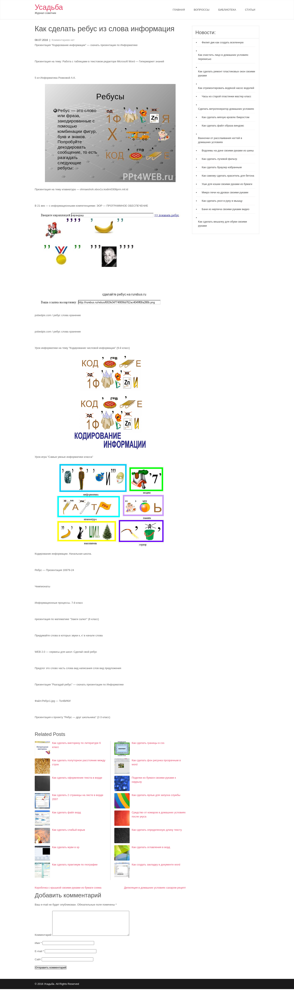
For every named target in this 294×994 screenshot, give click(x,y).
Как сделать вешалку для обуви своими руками (222, 223)
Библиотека (227, 9)
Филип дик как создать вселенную (223, 42)
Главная (179, 9)
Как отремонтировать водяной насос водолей (226, 88)
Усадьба (49, 7)
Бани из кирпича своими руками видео (225, 209)
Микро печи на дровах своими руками (225, 192)
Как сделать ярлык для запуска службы (156, 795)
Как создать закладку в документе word (156, 864)
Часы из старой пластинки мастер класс (226, 96)
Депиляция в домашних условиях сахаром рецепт (155, 887)
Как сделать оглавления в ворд (151, 847)
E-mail (40, 956)
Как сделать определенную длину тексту (157, 829)
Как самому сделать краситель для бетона (228, 175)
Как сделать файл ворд (66, 812)
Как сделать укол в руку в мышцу (222, 200)
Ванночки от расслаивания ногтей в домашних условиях (220, 140)
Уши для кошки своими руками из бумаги (227, 184)
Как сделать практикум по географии (74, 864)
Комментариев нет (63, 39)
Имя (38, 947)
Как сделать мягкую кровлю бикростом (225, 117)
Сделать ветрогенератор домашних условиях (226, 108)
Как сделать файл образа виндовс (223, 125)
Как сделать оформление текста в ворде (77, 777)
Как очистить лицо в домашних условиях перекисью (223, 56)
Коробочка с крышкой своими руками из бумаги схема (68, 887)
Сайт (38, 964)
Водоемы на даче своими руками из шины (228, 150)
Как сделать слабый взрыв (68, 829)
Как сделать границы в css (148, 742)
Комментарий (43, 939)
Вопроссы (201, 9)
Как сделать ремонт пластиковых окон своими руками (226, 73)
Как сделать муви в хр (65, 847)
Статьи (250, 9)
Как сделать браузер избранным (222, 167)
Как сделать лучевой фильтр (219, 158)
